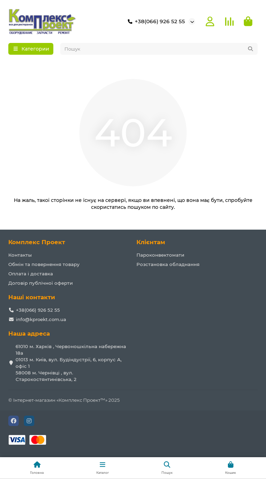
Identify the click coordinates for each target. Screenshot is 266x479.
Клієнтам (150, 242)
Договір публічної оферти (40, 283)
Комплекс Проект (36, 242)
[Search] (159, 49)
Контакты (20, 255)
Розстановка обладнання (168, 264)
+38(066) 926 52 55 (155, 21)
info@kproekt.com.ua (41, 319)
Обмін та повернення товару (44, 264)
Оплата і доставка (30, 273)
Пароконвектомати (160, 255)
